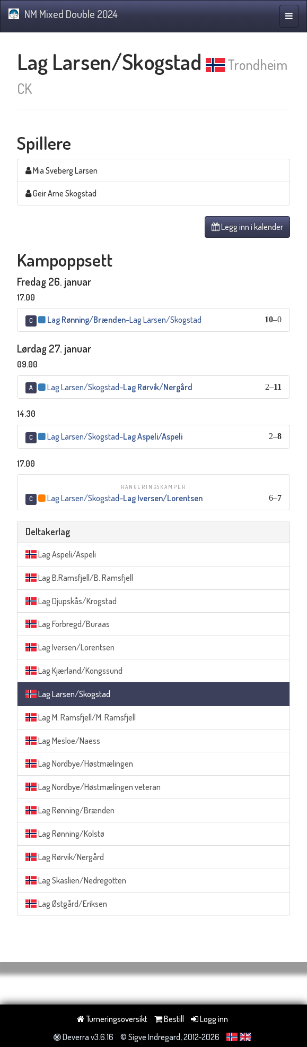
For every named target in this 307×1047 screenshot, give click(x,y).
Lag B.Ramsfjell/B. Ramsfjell (79, 577)
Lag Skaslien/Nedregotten (75, 880)
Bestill (169, 1019)
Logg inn (209, 1019)
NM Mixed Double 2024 (63, 14)
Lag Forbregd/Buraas (67, 624)
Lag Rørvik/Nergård (64, 857)
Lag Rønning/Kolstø (64, 833)
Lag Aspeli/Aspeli (60, 554)
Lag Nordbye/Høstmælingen (79, 763)
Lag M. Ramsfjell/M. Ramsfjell (80, 717)
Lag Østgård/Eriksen (66, 903)
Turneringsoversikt (112, 1019)
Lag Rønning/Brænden (70, 810)
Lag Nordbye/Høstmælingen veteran (93, 787)
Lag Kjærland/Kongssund (73, 670)
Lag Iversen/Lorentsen (70, 647)
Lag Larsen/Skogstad (67, 694)
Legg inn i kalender (247, 226)
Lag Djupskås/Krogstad (71, 601)
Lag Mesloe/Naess (62, 740)
